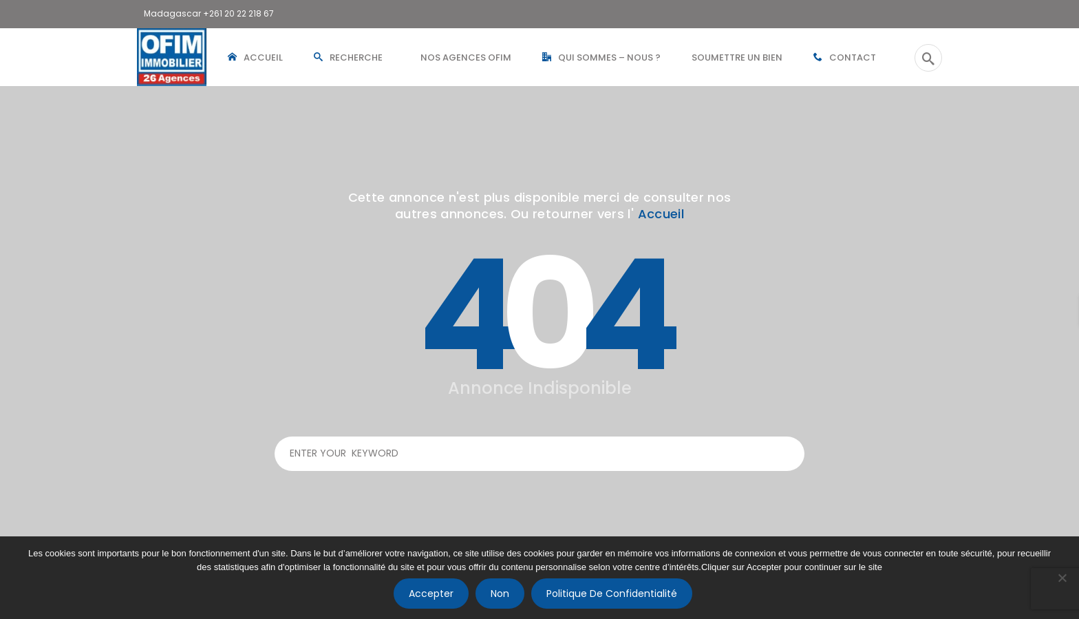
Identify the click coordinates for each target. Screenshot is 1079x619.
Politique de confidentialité (611, 593)
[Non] (1062, 578)
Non (500, 593)
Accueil (661, 213)
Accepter (431, 593)
